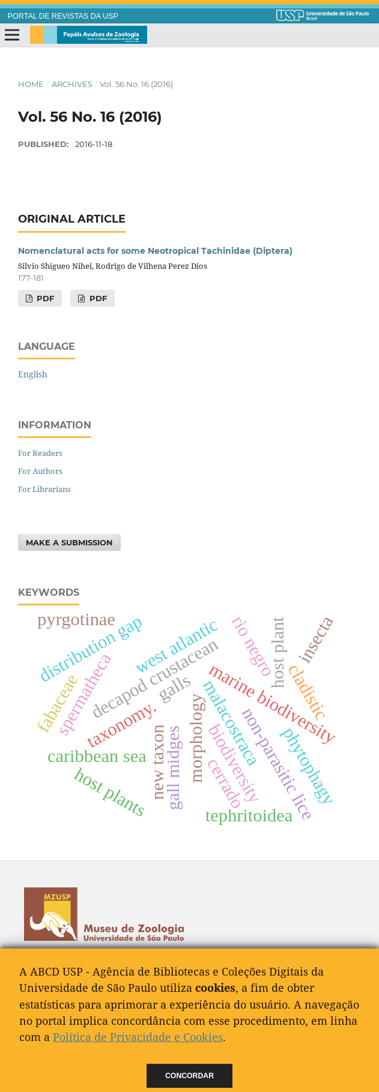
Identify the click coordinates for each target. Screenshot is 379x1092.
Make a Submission (69, 542)
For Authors (40, 471)
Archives (72, 84)
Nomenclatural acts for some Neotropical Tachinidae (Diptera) (155, 250)
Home (31, 84)
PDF (44, 298)
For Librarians (44, 489)
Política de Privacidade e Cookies (138, 1037)
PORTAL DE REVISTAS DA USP (63, 16)
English (32, 374)
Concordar (189, 1076)
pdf (97, 298)
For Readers (40, 453)
